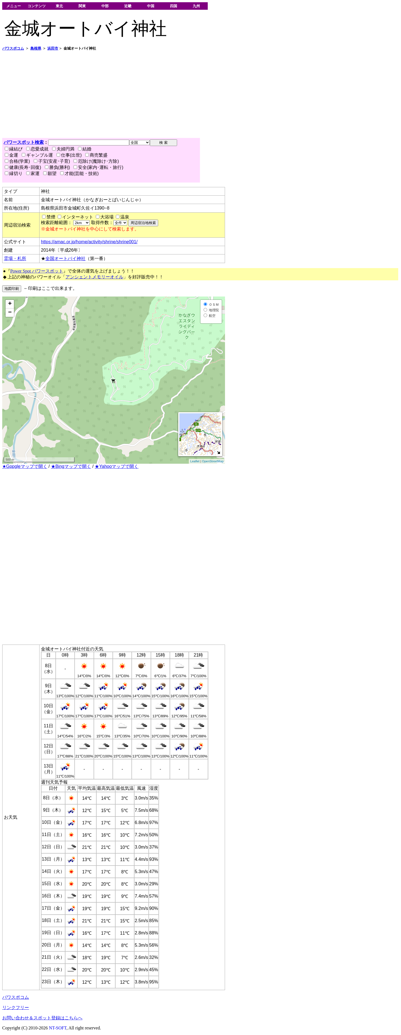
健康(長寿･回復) (23, 167)
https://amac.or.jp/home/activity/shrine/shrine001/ (89, 241)
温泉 (124, 217)
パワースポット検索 (24, 142)
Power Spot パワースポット (36, 271)
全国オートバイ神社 (65, 258)
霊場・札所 (15, 258)
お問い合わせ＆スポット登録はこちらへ (42, 1017)
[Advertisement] (169, 94)
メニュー (13, 6)
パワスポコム (15, 997)
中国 (150, 6)
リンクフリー (15, 1007)
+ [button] (10, 304)
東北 (59, 6)
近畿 (127, 6)
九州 (196, 6)
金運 (11, 155)
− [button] (10, 312)
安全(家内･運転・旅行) (98, 167)
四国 (173, 6)
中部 (105, 6)
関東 (82, 6)
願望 (50, 173)
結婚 (84, 149)
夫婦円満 (63, 149)
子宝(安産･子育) (52, 161)
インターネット (77, 217)
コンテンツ (37, 6)
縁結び (14, 149)
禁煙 (51, 217)
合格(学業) (17, 161)
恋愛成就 (37, 149)
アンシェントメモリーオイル (94, 276)
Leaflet (194, 461)
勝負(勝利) (57, 167)
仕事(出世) (69, 155)
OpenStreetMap (213, 461)
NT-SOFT (58, 1028)
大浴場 (107, 217)
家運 (33, 173)
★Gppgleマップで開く (24, 466)
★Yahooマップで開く (116, 466)
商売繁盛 (96, 155)
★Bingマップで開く (71, 466)
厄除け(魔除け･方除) (96, 161)
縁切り (14, 173)
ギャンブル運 (37, 155)
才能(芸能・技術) (79, 173)
